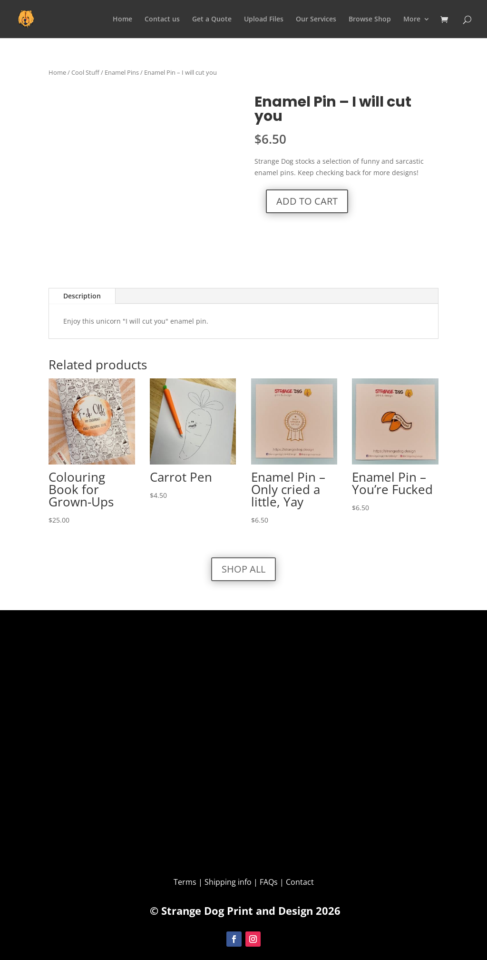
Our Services (316, 19)
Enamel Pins (122, 72)
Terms (186, 882)
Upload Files (263, 19)
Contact (300, 882)
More (411, 19)
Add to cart (307, 201)
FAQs (269, 882)
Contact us (162, 19)
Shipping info (228, 882)
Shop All (243, 569)
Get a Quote (212, 19)
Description (82, 295)
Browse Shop (370, 19)
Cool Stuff (85, 72)
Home (122, 19)
